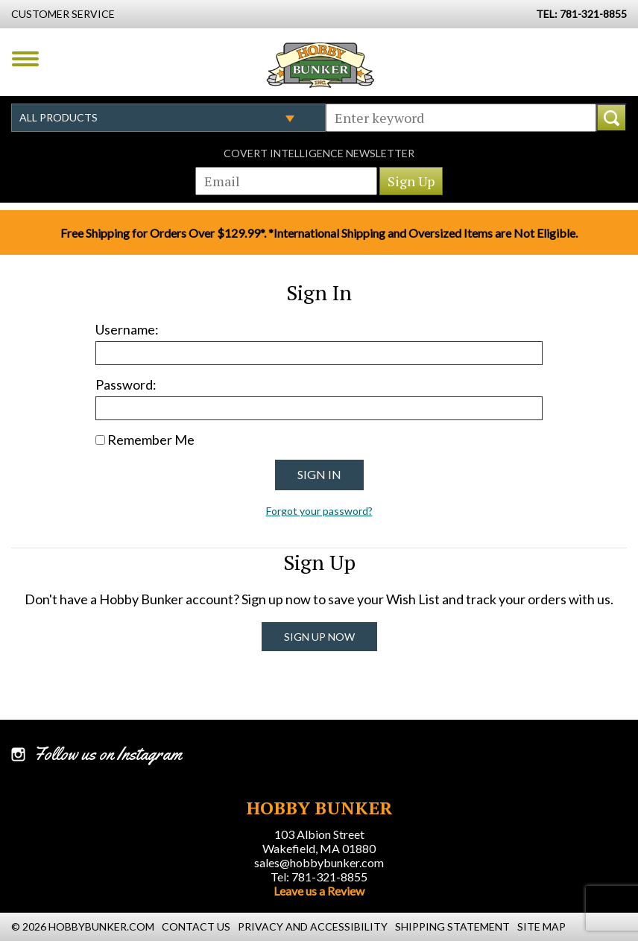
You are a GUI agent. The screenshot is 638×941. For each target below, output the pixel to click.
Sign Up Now (319, 636)
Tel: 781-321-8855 (319, 876)
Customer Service (63, 13)
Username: (127, 329)
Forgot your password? (319, 510)
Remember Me (151, 439)
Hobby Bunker (320, 65)
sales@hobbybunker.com (319, 862)
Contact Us (196, 926)
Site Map (541, 926)
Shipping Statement (452, 926)
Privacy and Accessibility (313, 926)
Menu (25, 59)
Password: (126, 384)
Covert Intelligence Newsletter (319, 153)
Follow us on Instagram (108, 754)
